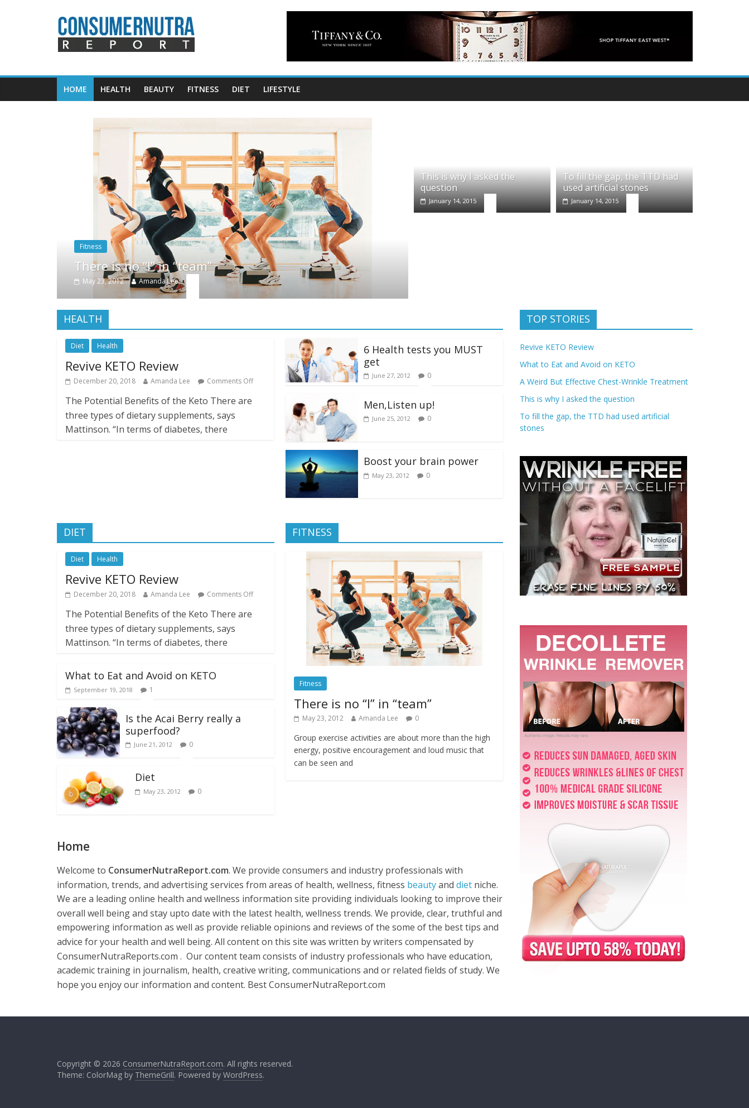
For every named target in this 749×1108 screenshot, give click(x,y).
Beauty (159, 89)
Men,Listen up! (399, 404)
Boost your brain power (421, 461)
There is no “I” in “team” (143, 265)
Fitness (203, 89)
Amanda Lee (158, 281)
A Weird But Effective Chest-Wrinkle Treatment (604, 381)
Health (115, 89)
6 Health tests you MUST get (423, 355)
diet (465, 885)
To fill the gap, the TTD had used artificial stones (620, 181)
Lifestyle (282, 89)
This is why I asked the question (468, 181)
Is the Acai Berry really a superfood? (183, 724)
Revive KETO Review (121, 365)
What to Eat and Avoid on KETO (140, 675)
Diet (241, 89)
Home (75, 89)
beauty (421, 885)
